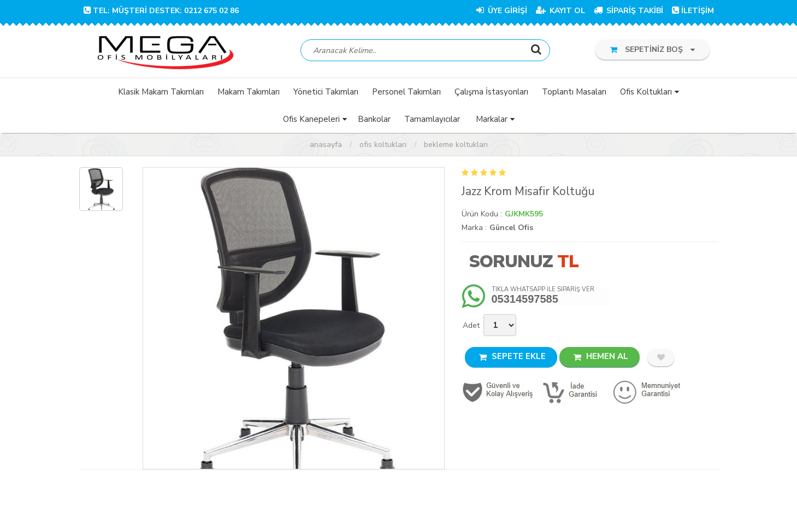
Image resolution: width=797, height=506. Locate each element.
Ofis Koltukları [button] (646, 92)
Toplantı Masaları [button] (574, 92)
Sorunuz (511, 262)
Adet (471, 326)
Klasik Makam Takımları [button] (161, 92)
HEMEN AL (601, 356)
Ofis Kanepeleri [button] (311, 119)
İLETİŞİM (693, 10)
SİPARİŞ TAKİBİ (628, 10)
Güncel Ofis (511, 228)
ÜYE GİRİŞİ (501, 10)
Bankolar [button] (374, 119)
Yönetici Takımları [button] (325, 92)
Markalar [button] (491, 119)
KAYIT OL (560, 10)
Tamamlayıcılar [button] (432, 119)
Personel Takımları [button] (406, 92)
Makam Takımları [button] (248, 92)
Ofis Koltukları (382, 145)
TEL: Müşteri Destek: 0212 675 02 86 (161, 10)
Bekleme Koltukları (456, 145)
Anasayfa (326, 145)
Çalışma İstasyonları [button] (491, 92)
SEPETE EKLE (512, 356)
